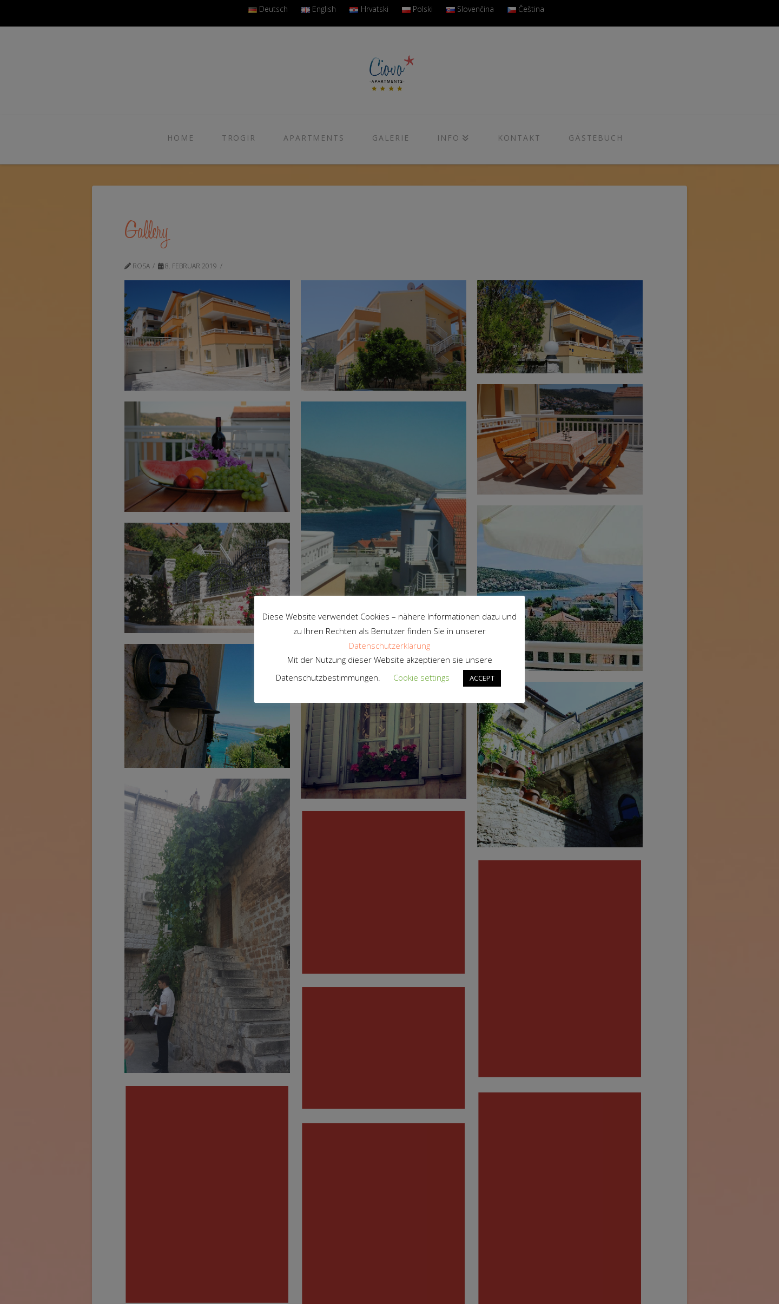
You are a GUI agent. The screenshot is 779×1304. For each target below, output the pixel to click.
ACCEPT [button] (482, 678)
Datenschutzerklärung (389, 645)
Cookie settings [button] (421, 677)
